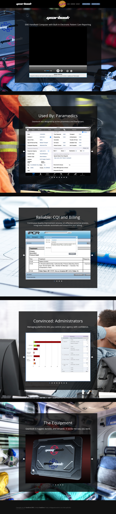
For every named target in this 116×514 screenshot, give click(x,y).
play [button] (58, 70)
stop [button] (61, 71)
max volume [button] (51, 70)
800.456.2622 (67, 507)
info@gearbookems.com (56, 507)
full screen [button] (71, 71)
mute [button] (45, 70)
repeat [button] (67, 71)
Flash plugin (76, 76)
